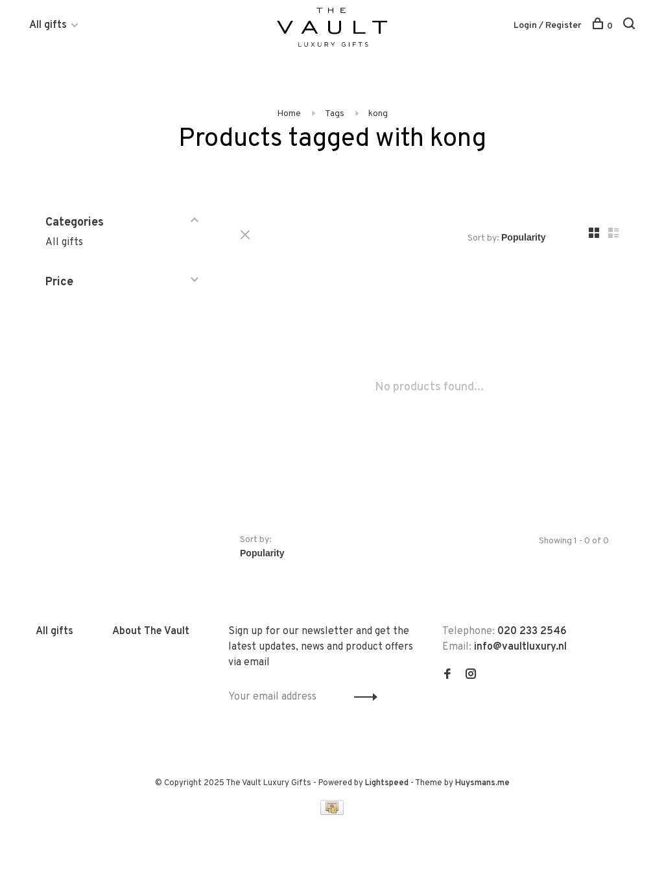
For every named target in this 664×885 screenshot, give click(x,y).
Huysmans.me (482, 783)
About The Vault (150, 631)
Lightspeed (387, 783)
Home (289, 113)
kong (378, 113)
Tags (334, 113)
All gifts (48, 25)
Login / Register (548, 25)
